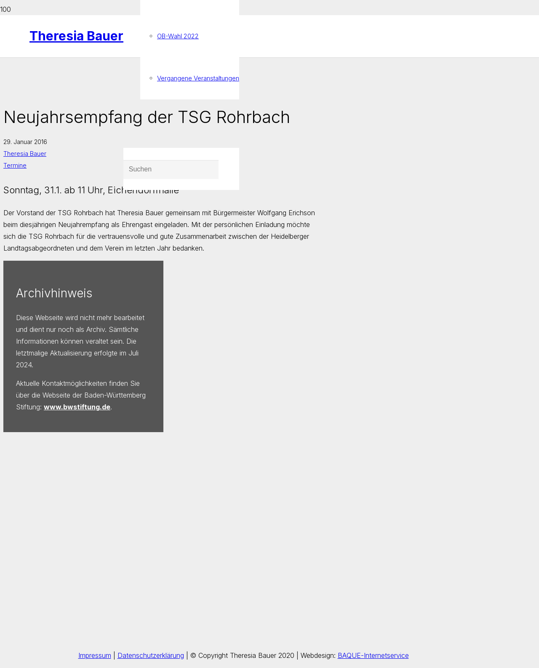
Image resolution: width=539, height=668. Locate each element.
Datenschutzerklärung (150, 655)
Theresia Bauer (24, 153)
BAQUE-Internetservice (373, 655)
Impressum (94, 655)
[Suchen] (171, 169)
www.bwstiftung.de (77, 407)
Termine (15, 165)
